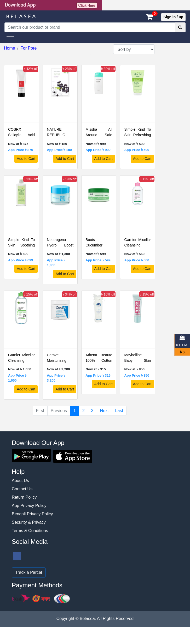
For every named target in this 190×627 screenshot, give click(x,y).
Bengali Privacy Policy (32, 514)
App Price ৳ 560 (136, 260)
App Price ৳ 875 (20, 150)
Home (9, 48)
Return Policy (24, 497)
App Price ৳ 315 (98, 375)
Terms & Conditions (30, 530)
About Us (20, 480)
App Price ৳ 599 (98, 260)
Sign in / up (173, 17)
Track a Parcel (28, 572)
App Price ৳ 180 (59, 150)
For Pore (28, 48)
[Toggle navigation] (10, 38)
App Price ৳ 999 (98, 150)
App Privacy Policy (29, 505)
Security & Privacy (29, 522)
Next (104, 410)
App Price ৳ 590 (136, 150)
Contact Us (22, 489)
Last (119, 410)
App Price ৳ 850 (136, 375)
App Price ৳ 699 (20, 260)
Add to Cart (26, 158)
